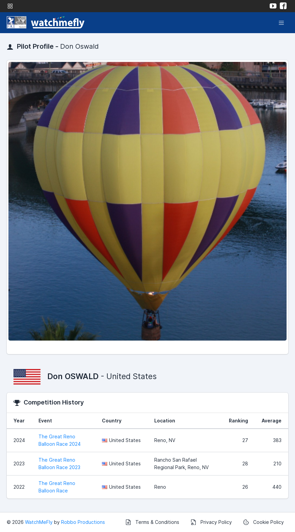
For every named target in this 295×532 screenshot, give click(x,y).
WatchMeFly (39, 522)
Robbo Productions (83, 522)
